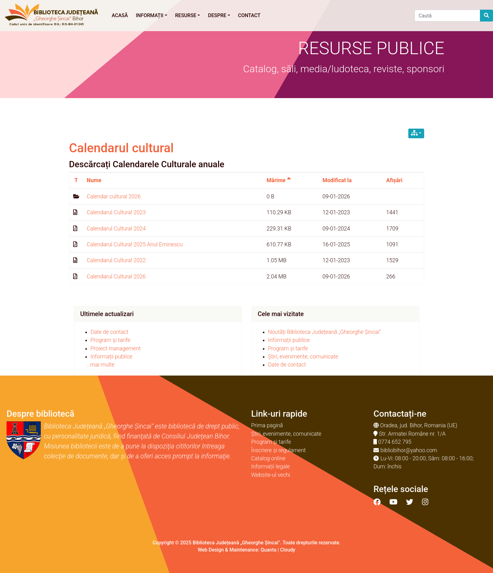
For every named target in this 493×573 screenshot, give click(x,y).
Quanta (269, 550)
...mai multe (101, 365)
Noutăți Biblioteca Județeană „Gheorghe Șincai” (324, 332)
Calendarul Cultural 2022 (116, 260)
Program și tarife (110, 340)
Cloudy (287, 550)
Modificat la (337, 180)
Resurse (187, 15)
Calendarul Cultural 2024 (116, 228)
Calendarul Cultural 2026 (116, 276)
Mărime (279, 180)
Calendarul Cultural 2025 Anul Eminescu (135, 244)
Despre (219, 15)
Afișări (394, 180)
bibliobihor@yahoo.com (409, 450)
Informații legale (270, 466)
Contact (249, 15)
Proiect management (116, 348)
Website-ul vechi (270, 475)
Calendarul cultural (121, 148)
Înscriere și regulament (278, 450)
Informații (151, 15)
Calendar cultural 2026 (114, 196)
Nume (94, 180)
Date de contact (110, 332)
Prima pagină (267, 425)
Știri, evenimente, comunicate (303, 356)
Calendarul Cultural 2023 (116, 212)
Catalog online (268, 458)
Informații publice (111, 356)
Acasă (120, 15)
